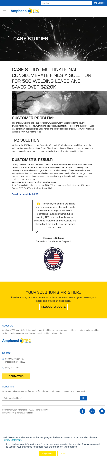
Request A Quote (53, 306)
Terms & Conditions (24, 413)
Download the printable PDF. (25, 194)
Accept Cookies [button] (47, 453)
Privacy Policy (8, 413)
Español (101, 3)
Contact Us (16, 376)
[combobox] (66, 3)
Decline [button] (62, 453)
